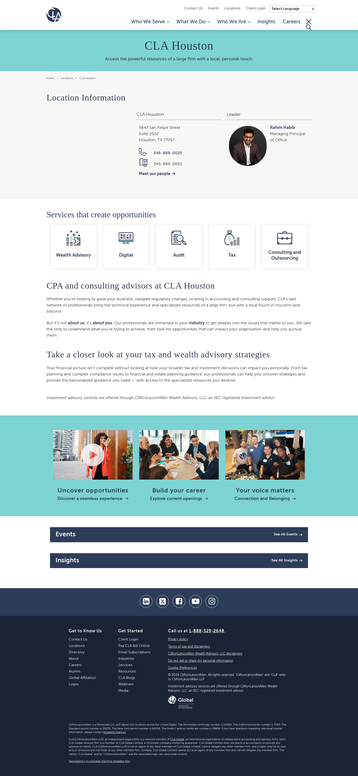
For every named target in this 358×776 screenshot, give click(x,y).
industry (197, 323)
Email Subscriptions (134, 652)
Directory (76, 652)
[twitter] (162, 601)
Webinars (126, 684)
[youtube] (195, 601)
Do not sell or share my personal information (200, 660)
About (74, 659)
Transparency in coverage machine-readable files (99, 761)
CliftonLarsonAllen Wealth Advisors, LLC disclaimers (205, 653)
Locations (232, 8)
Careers (291, 21)
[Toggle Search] (308, 24)
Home (50, 78)
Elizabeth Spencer (114, 732)
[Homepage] (54, 15)
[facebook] (179, 601)
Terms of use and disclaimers (189, 646)
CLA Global (177, 739)
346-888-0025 (160, 153)
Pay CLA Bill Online (134, 646)
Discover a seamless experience (93, 499)
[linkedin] (146, 601)
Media (123, 691)
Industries (126, 659)
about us (76, 323)
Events (213, 8)
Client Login (256, 8)
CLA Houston (87, 78)
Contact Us (193, 8)
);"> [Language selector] (292, 8)
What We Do (193, 21)
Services (125, 665)
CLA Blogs (126, 678)
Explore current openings (179, 499)
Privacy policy (178, 639)
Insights (266, 21)
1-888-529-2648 (206, 631)
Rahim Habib (282, 128)
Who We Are (233, 21)
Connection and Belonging (265, 499)
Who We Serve (150, 21)
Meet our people (154, 174)
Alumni (74, 671)
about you (102, 323)
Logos (74, 684)
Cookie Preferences (182, 668)
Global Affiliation (82, 678)
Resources (127, 671)
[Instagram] (211, 601)
